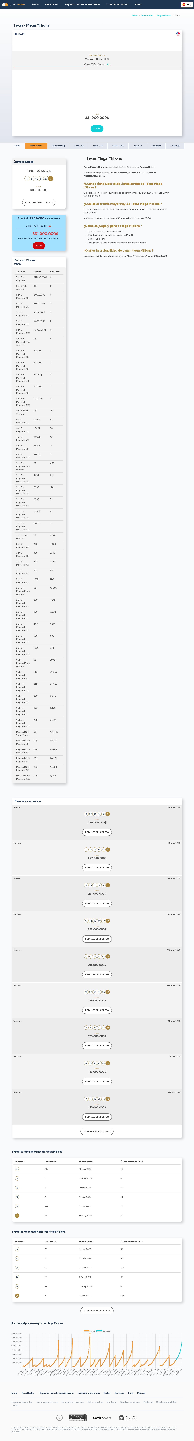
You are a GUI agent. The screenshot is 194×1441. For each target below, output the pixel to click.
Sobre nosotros (95, 1402)
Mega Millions (164, 15)
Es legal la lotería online (73, 1402)
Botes (138, 4)
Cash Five (79, 146)
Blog (130, 1393)
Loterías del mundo (117, 4)
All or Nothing (58, 146)
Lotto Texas (118, 146)
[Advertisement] (97, 92)
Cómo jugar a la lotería (47, 1402)
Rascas (141, 1393)
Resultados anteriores (38, 202)
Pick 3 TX (137, 146)
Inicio (134, 15)
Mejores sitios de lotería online (82, 4)
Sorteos (119, 1393)
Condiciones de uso (130, 1402)
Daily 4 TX (98, 146)
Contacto (112, 1402)
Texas (17, 146)
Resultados (147, 15)
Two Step (175, 146)
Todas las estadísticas (97, 1310)
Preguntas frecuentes (21, 1402)
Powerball (156, 146)
